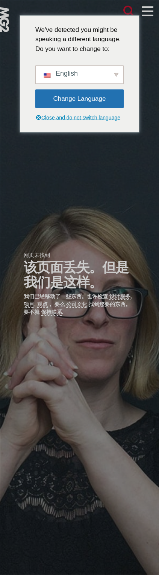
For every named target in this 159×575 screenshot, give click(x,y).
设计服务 (119, 296)
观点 (42, 304)
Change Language (79, 98)
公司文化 (76, 304)
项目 (29, 304)
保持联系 (51, 312)
